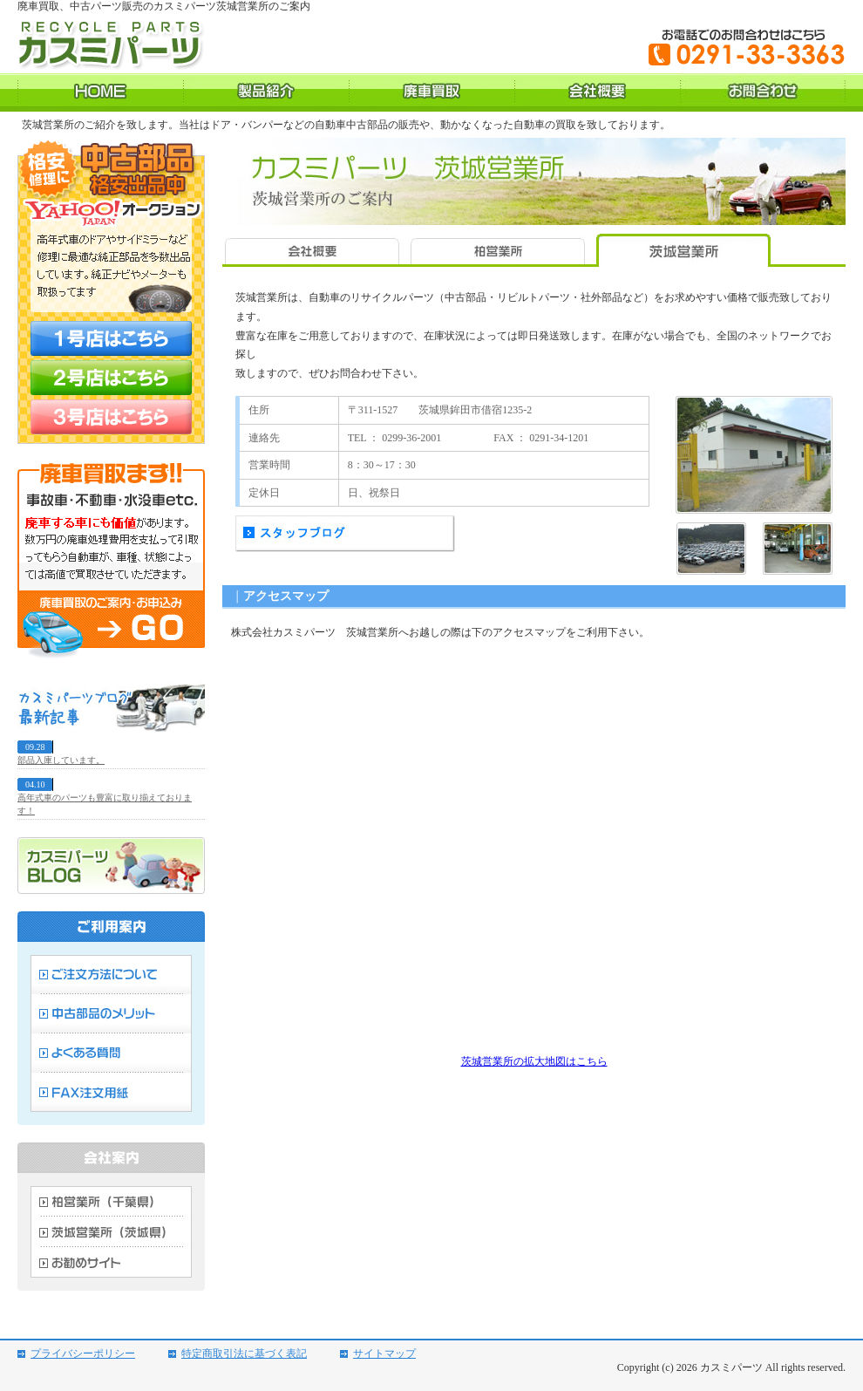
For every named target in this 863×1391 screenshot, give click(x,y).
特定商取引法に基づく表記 (244, 1353)
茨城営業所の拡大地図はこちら (534, 1061)
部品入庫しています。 (61, 760)
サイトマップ (384, 1353)
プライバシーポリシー (83, 1353)
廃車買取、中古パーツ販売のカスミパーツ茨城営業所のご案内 (163, 6)
